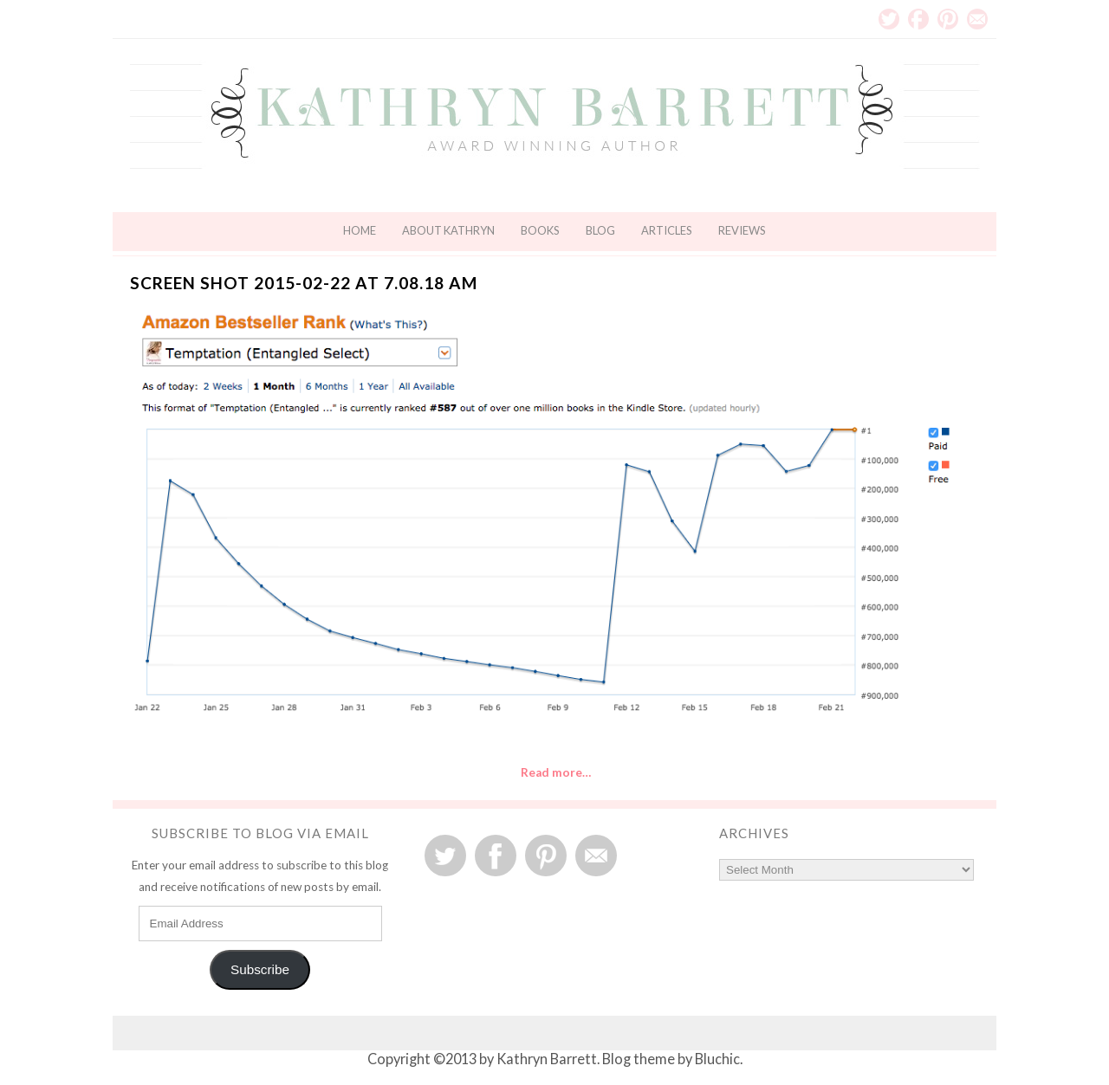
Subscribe (259, 969)
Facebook (918, 19)
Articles (666, 230)
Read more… (556, 772)
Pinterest (947, 19)
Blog (600, 230)
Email (977, 19)
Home (359, 230)
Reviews (742, 230)
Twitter (889, 19)
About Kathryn (448, 230)
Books (540, 230)
